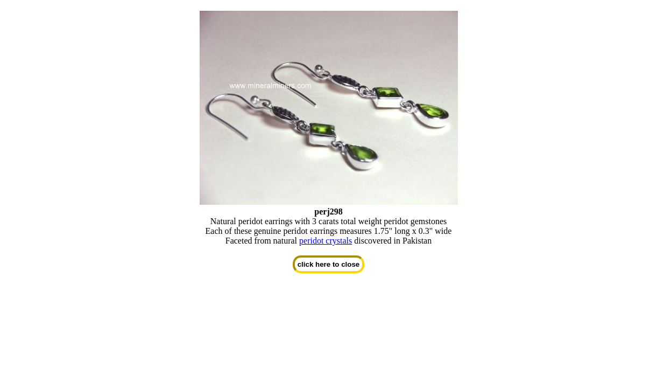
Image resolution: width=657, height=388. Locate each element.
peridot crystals (325, 240)
